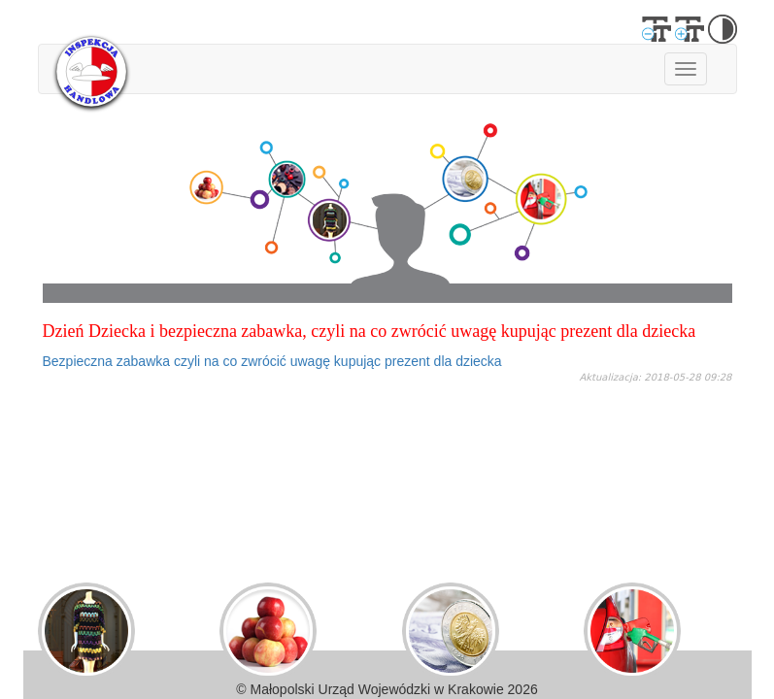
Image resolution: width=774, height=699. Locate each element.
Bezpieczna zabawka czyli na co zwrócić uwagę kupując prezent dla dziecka (272, 361)
